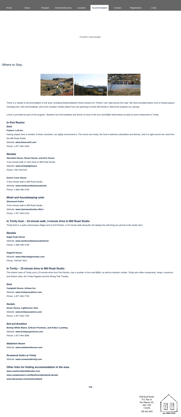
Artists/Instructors (63, 8)
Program (45, 8)
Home (9, 8)
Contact (117, 8)
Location (81, 8)
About (27, 8)
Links (153, 8)
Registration (135, 8)
